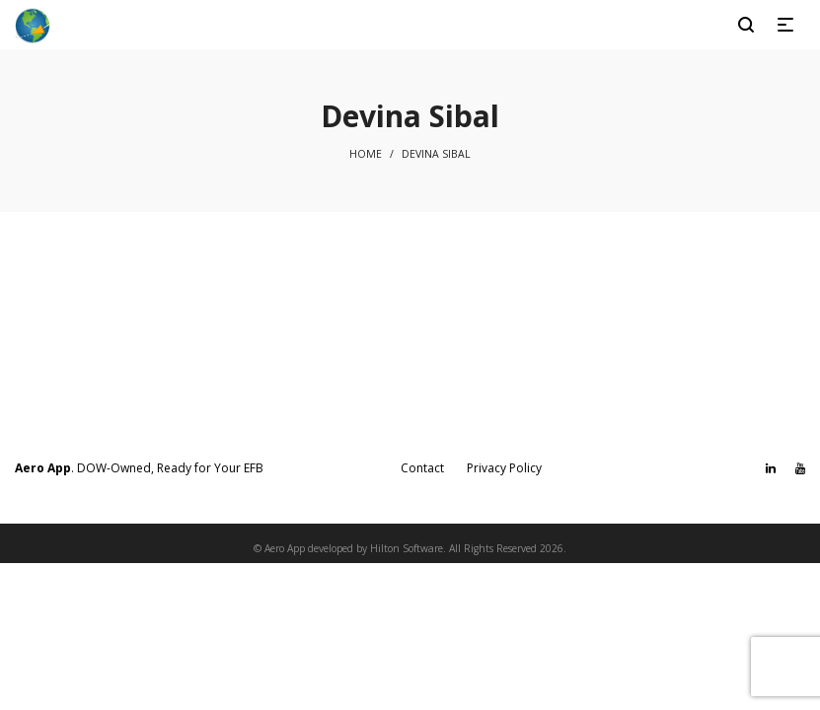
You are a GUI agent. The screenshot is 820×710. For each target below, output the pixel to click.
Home (365, 154)
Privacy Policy (504, 468)
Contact (422, 468)
